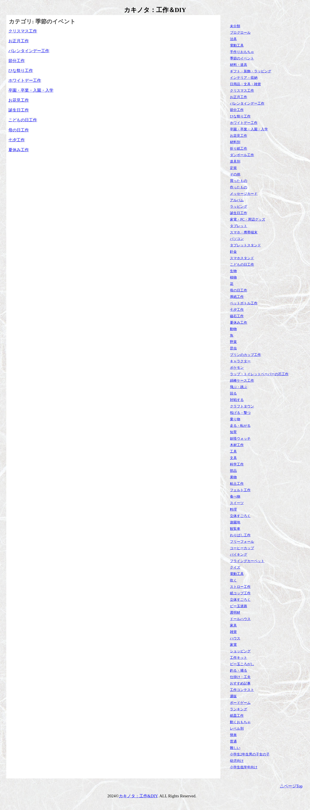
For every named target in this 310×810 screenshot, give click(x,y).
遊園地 (235, 522)
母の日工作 (238, 290)
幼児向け (237, 761)
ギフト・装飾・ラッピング (250, 71)
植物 (233, 277)
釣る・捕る (238, 670)
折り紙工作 (238, 148)
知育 (233, 432)
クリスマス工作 (242, 90)
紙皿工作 (237, 715)
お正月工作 (238, 97)
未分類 (235, 26)
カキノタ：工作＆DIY (155, 9)
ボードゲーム (240, 703)
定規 (233, 168)
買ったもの (238, 181)
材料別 (235, 142)
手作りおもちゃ (242, 52)
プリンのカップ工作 (245, 355)
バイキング (238, 554)
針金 (233, 251)
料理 (233, 509)
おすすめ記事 (240, 683)
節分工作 (237, 110)
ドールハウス (240, 619)
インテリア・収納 (243, 77)
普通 (233, 741)
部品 (233, 471)
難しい (235, 748)
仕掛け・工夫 (240, 677)
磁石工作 (237, 316)
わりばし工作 (240, 535)
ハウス (235, 638)
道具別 (235, 161)
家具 (233, 625)
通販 (233, 696)
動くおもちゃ (240, 722)
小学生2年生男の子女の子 (250, 754)
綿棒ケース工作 (242, 380)
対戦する (237, 400)
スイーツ (237, 503)
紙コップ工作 (240, 593)
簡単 (233, 735)
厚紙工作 (237, 297)
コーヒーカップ (242, 548)
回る (233, 393)
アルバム (237, 200)
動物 (233, 329)
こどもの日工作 (242, 264)
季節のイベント (242, 58)
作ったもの (238, 187)
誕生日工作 (238, 213)
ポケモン (237, 367)
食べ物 (235, 496)
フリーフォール (242, 541)
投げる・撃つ (240, 413)
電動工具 (237, 45)
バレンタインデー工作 (247, 103)
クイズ (235, 567)
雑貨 (233, 632)
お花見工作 (238, 135)
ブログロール (240, 32)
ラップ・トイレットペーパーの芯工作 (259, 374)
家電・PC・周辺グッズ (247, 219)
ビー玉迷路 (238, 606)
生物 (233, 271)
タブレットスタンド (245, 245)
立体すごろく (240, 516)
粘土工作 (237, 483)
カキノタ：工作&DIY (138, 796)
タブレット (238, 226)
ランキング (238, 709)
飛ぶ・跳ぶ (238, 387)
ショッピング (240, 651)
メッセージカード (243, 193)
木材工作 (237, 445)
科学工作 (237, 464)
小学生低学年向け (243, 767)
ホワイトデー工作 (243, 123)
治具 (233, 39)
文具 (233, 458)
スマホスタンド (242, 258)
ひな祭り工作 (240, 116)
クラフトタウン (242, 406)
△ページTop (291, 786)
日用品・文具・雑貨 (245, 84)
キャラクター (240, 361)
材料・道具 (238, 65)
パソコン (237, 239)
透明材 (235, 612)
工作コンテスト (242, 690)
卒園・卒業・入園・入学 (249, 129)
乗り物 (235, 419)
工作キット (238, 657)
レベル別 (237, 728)
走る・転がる (240, 425)
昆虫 (233, 348)
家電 (233, 645)
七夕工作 (237, 309)
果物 (233, 477)
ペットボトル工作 (243, 303)
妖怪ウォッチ (240, 438)
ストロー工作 (240, 587)
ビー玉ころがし (242, 664)
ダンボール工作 (242, 155)
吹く (233, 580)
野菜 (233, 342)
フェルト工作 (240, 490)
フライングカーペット (247, 561)
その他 (235, 174)
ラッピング (238, 206)
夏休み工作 (238, 322)
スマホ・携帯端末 (243, 232)
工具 (233, 451)
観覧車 (235, 529)
